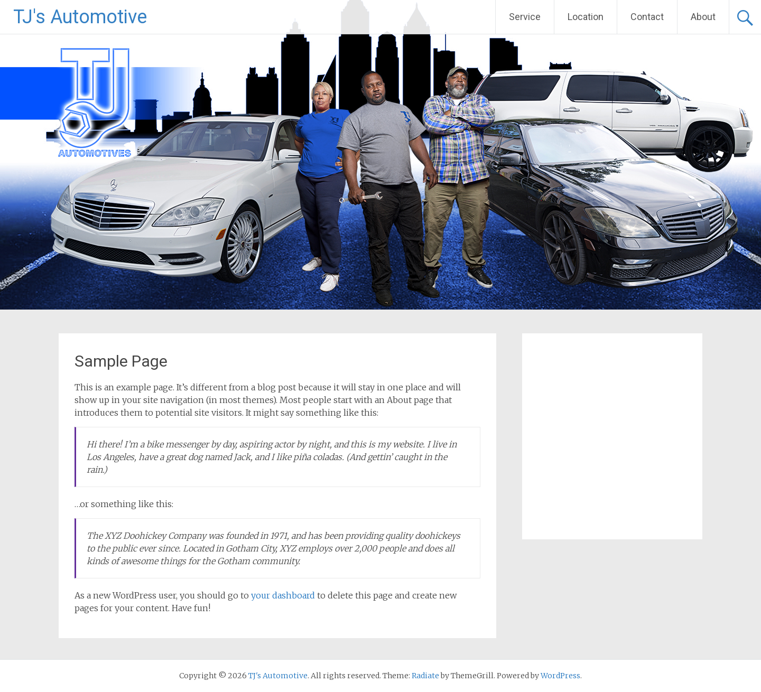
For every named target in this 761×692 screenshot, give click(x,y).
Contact (647, 16)
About (703, 16)
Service (525, 16)
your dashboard (283, 595)
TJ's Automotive (80, 17)
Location (586, 16)
